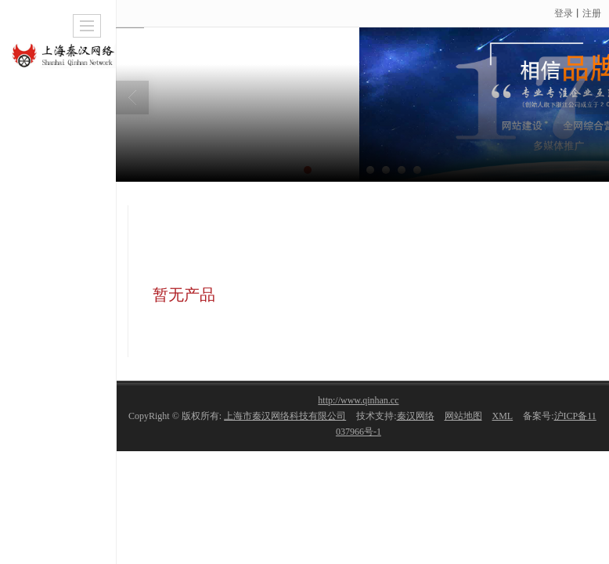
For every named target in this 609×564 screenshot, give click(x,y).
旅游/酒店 (546, 193)
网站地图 (463, 415)
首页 (418, 193)
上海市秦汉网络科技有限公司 (285, 415)
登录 (563, 13)
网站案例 (476, 193)
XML (503, 415)
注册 (591, 13)
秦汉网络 (415, 415)
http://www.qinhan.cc (358, 400)
